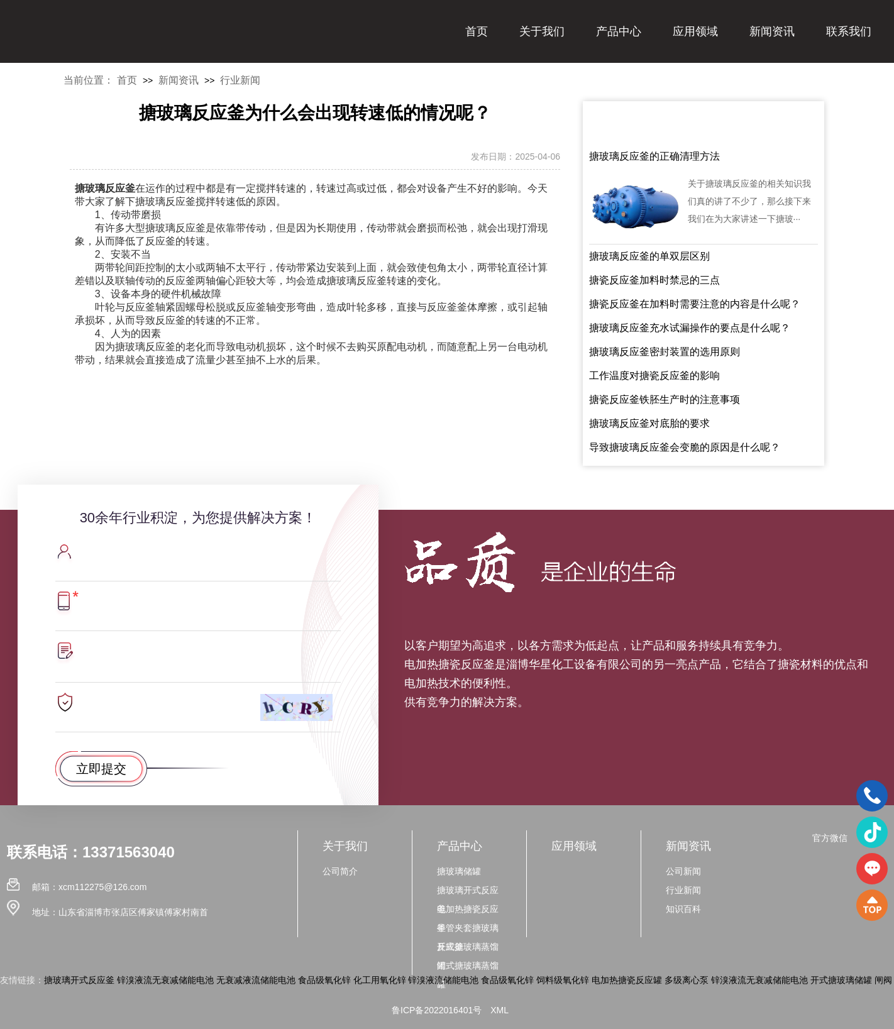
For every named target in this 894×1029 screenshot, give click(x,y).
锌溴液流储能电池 (443, 980)
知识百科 (683, 909)
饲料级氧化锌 (562, 980)
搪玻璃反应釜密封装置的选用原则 (664, 351)
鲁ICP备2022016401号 (437, 1010)
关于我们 (542, 31)
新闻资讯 (772, 31)
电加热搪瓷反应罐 (627, 980)
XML (499, 1010)
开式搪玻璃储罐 (841, 980)
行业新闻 (240, 80)
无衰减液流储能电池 (255, 980)
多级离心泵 (687, 980)
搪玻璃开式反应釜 (79, 980)
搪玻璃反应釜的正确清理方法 (654, 156)
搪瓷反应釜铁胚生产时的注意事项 (664, 399)
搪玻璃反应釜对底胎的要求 (649, 423)
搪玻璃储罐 (459, 871)
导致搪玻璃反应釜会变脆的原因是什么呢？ (684, 447)
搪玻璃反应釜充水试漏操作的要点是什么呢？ (689, 327)
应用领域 (695, 31)
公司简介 (340, 871)
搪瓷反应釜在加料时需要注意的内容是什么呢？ (694, 304)
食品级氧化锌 (324, 980)
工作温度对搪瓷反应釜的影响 (654, 375)
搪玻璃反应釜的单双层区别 (649, 256)
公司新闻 (683, 871)
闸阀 (883, 980)
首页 (476, 31)
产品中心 (618, 31)
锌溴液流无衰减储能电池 (165, 980)
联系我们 (848, 31)
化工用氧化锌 (379, 980)
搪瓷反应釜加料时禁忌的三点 (654, 280)
